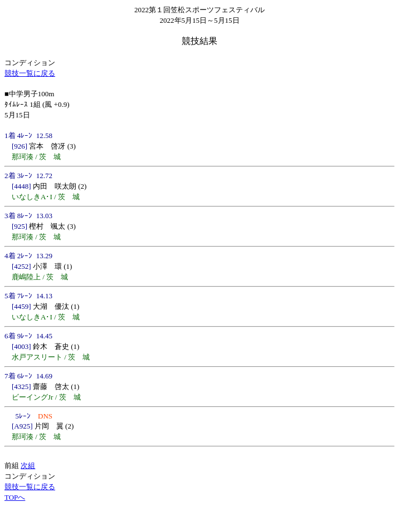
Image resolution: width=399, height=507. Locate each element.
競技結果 (199, 41)
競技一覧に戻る (29, 73)
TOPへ (14, 497)
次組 (28, 465)
